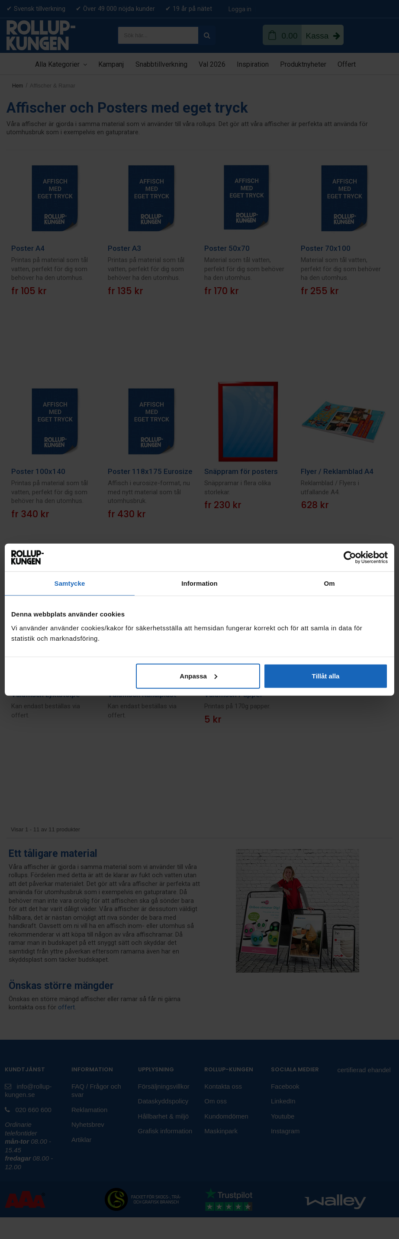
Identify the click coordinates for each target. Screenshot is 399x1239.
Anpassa (198, 675)
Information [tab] (199, 583)
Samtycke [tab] (70, 583)
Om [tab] (329, 583)
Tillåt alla (325, 675)
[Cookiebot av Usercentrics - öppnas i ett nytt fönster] (350, 557)
